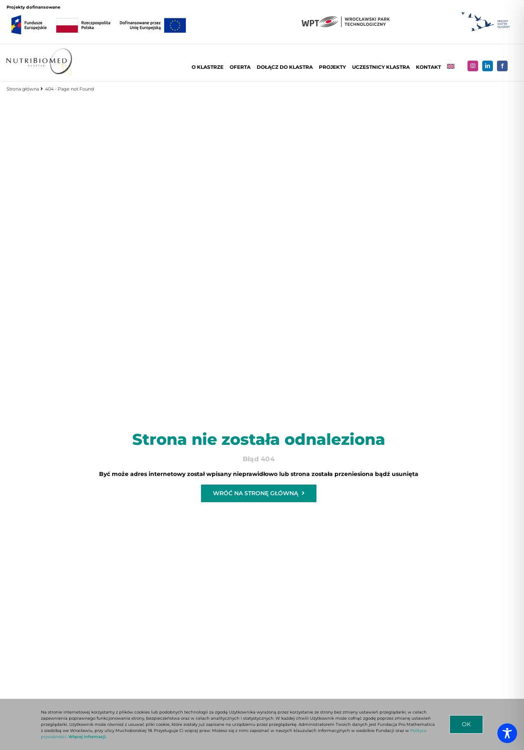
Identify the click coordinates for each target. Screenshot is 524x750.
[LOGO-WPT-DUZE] (345, 19)
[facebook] (503, 66)
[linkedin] (488, 66)
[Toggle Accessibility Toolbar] (507, 733)
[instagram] (473, 66)
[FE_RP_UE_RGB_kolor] (98, 13)
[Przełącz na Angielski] (451, 67)
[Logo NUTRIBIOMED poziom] (38, 51)
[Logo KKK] (485, 12)
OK (466, 724)
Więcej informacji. (87, 736)
